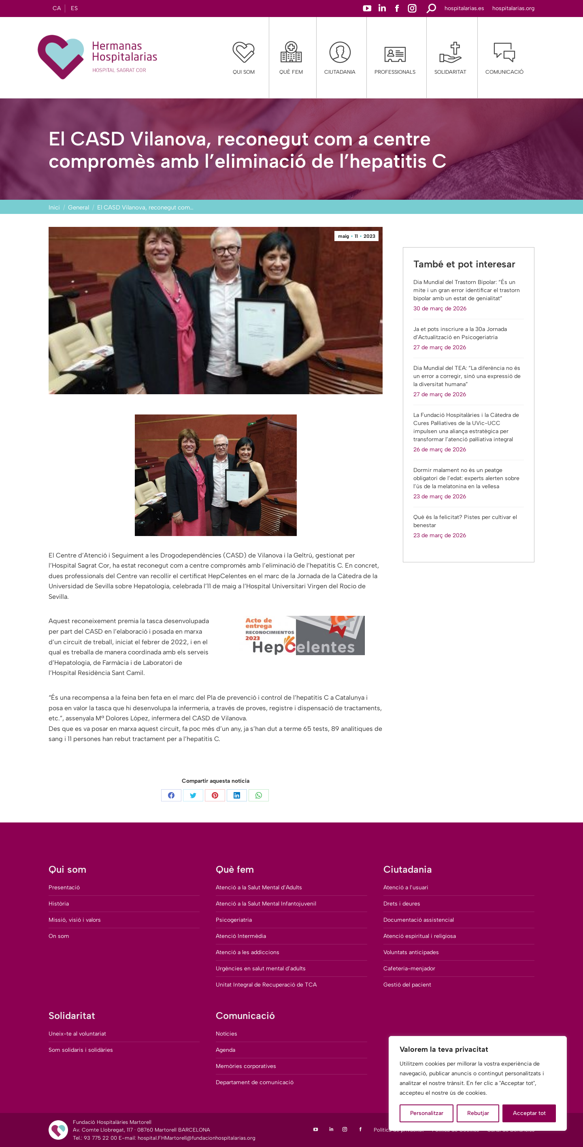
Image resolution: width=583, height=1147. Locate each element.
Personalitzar (426, 1113)
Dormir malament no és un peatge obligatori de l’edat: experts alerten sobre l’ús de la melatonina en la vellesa (466, 478)
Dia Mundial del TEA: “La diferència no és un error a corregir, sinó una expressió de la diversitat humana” (467, 376)
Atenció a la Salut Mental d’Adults (259, 887)
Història (59, 903)
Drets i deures (401, 903)
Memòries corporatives (246, 1066)
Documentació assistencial (418, 919)
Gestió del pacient (407, 984)
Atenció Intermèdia (241, 936)
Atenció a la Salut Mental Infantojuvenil (266, 903)
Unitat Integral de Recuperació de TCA (266, 984)
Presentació (64, 887)
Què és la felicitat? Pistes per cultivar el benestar (465, 521)
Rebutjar (478, 1113)
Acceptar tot (529, 1113)
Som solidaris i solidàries (81, 1050)
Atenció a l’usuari (405, 887)
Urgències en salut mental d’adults (261, 968)
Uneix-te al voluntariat (77, 1033)
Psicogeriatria (234, 919)
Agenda (225, 1050)
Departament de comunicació (255, 1082)
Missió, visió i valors (75, 919)
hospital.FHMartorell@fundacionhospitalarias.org (196, 1138)
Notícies (226, 1033)
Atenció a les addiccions (247, 952)
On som (59, 936)
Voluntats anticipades (411, 952)
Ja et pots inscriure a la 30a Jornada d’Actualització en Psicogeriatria (460, 333)
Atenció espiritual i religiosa (419, 936)
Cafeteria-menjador (409, 968)
